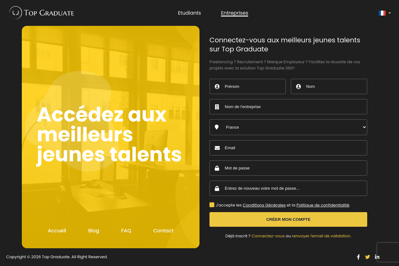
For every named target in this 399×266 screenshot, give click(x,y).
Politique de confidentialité (322, 205)
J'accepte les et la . (283, 205)
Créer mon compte (288, 219)
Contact (163, 230)
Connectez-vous (268, 236)
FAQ (126, 230)
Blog (93, 230)
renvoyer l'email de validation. (321, 236)
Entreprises (234, 13)
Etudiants (189, 13)
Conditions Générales (264, 205)
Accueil (57, 230)
